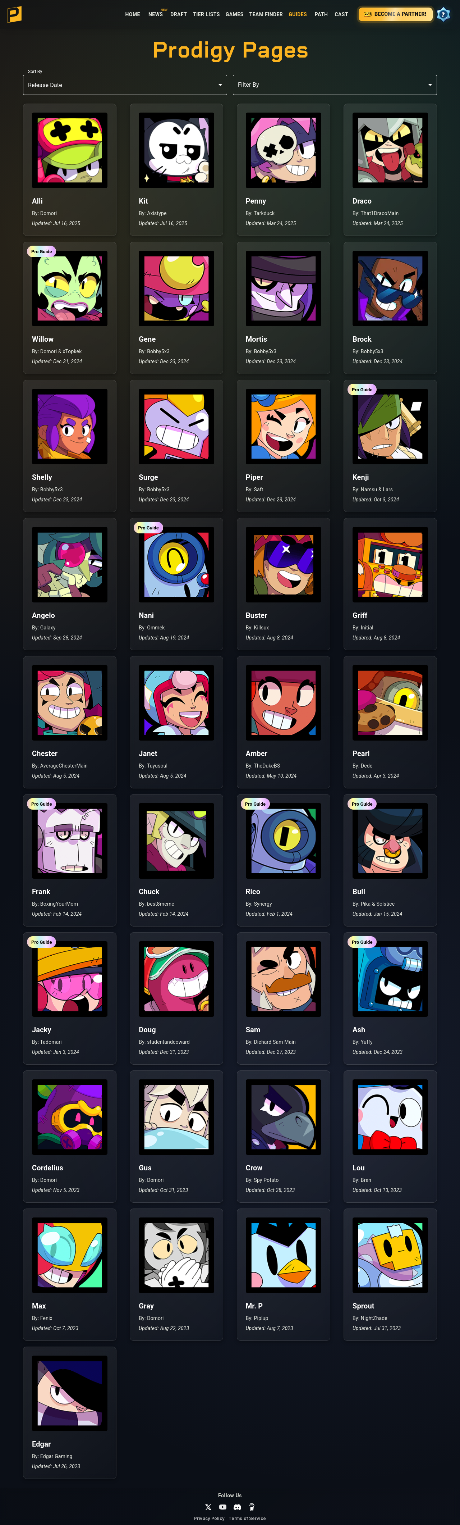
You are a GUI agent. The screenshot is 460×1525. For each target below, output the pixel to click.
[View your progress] (443, 14)
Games (235, 14)
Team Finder (266, 14)
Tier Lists (206, 14)
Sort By (35, 71)
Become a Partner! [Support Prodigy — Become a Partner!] (396, 14)
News (155, 14)
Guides (298, 14)
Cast (341, 14)
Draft (178, 14)
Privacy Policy (209, 1518)
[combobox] (335, 85)
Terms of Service (247, 1518)
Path (321, 14)
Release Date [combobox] (45, 85)
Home (132, 14)
